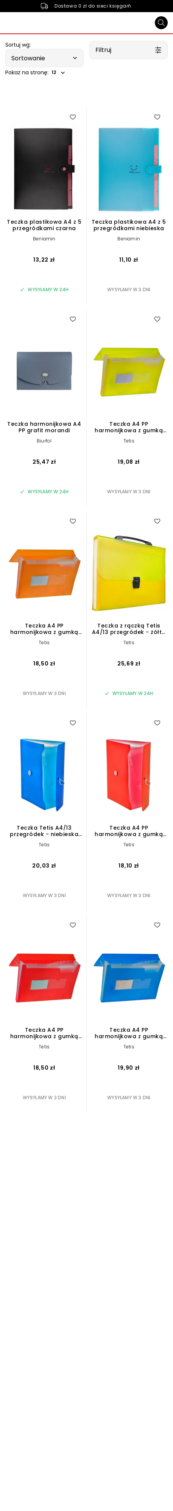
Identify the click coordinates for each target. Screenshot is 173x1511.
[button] (44, 58)
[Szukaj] (161, 22)
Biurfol (44, 441)
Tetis (128, 441)
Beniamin (44, 238)
